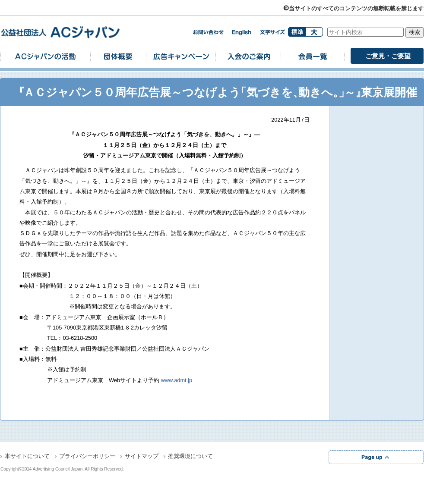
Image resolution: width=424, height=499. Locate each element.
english (241, 32)
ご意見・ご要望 (388, 56)
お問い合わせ (208, 32)
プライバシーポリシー (87, 457)
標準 (297, 32)
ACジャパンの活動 (45, 56)
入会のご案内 (248, 56)
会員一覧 (312, 56)
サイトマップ (141, 457)
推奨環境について (190, 457)
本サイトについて (27, 457)
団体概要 (118, 56)
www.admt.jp (177, 380)
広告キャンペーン (181, 56)
